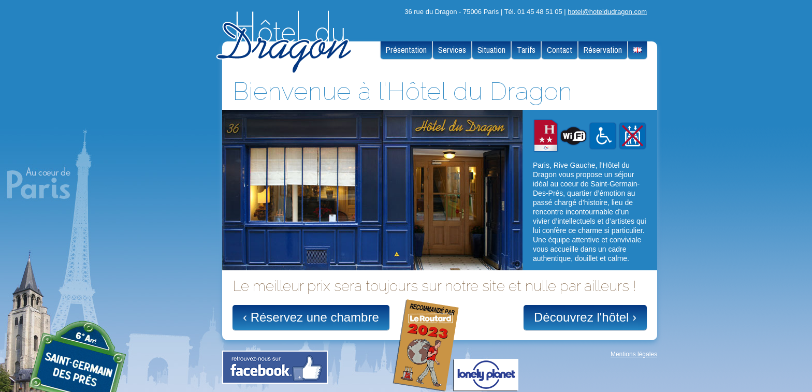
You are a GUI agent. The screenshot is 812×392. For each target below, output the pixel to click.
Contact (559, 50)
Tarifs (526, 50)
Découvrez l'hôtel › (585, 317)
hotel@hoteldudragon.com (607, 12)
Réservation (603, 50)
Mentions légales (634, 354)
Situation (491, 50)
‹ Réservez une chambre (311, 317)
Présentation (406, 50)
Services (452, 50)
